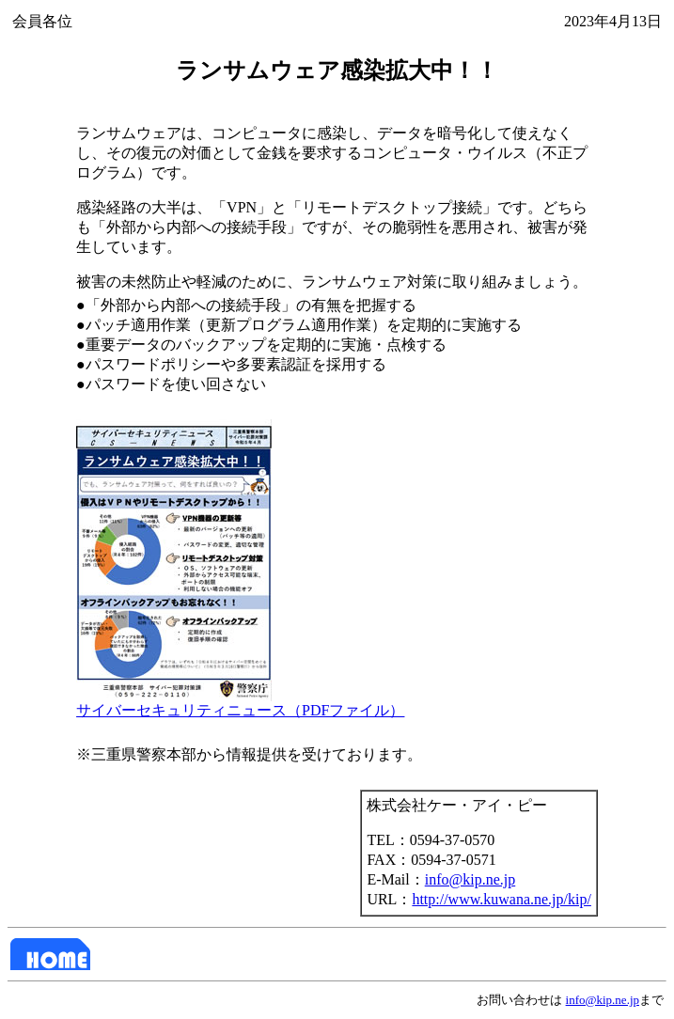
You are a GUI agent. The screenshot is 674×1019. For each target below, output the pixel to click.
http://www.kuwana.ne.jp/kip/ (501, 899)
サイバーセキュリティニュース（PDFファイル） (240, 703)
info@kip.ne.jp (470, 879)
